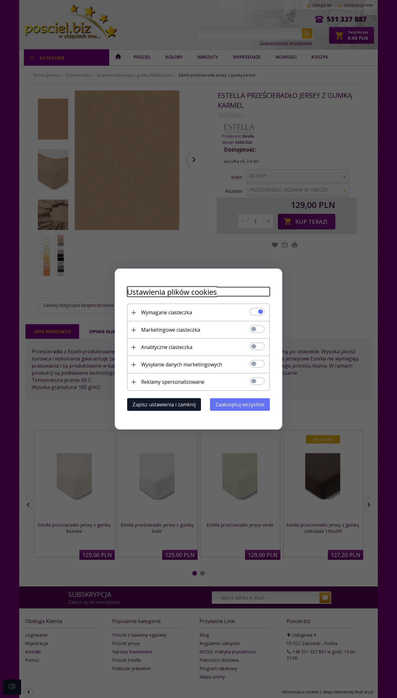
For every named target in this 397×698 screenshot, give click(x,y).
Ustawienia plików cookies (172, 291)
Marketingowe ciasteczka (170, 329)
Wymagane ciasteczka (166, 312)
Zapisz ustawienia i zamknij (164, 404)
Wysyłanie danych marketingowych (181, 364)
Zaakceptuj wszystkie (240, 404)
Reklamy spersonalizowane (172, 381)
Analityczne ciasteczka (166, 347)
